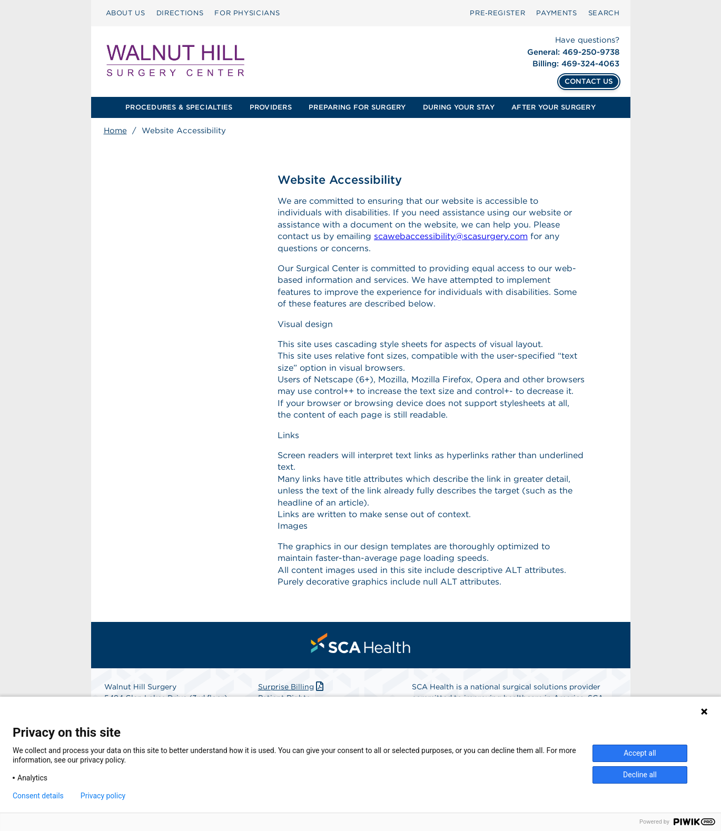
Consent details (38, 796)
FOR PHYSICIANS (247, 13)
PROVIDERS (271, 107)
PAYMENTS (556, 13)
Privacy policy (103, 796)
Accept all (640, 753)
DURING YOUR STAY (459, 107)
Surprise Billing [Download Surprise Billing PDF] (292, 686)
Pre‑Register (497, 13)
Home (115, 130)
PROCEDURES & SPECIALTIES (178, 107)
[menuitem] (126, 13)
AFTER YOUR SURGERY (553, 107)
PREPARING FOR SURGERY (357, 107)
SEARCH (604, 13)
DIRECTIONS (180, 13)
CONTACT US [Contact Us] (589, 81)
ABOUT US (125, 13)
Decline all (640, 774)
